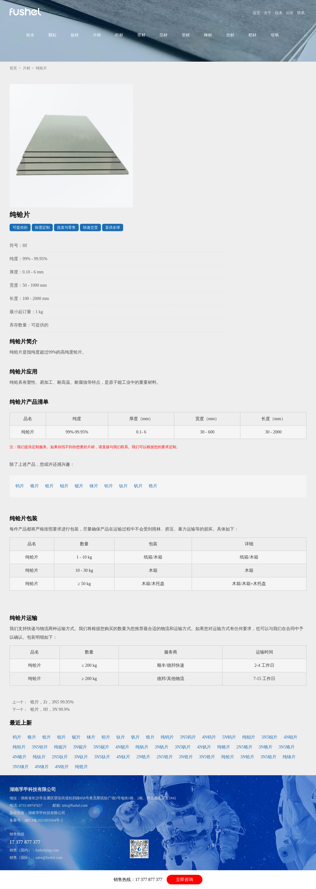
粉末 (30, 35)
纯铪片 (227, 757)
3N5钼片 (269, 737)
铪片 (49, 486)
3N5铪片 (268, 757)
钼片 (64, 486)
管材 (186, 35)
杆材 (119, 35)
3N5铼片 (21, 766)
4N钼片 (290, 737)
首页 (256, 13)
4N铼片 (42, 766)
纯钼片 (248, 737)
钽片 (108, 486)
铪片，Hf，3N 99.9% (50, 709)
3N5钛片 (102, 757)
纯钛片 (39, 757)
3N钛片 (81, 757)
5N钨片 (229, 737)
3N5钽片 (40, 747)
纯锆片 (81, 766)
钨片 (19, 486)
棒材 (208, 35)
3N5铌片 (101, 747)
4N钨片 (209, 737)
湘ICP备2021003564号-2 (43, 820)
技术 (278, 13)
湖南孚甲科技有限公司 (46, 813)
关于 (267, 13)
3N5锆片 (207, 757)
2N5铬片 (244, 747)
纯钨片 (167, 737)
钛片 (123, 486)
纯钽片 (19, 747)
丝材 (230, 35)
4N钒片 (204, 747)
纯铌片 (60, 747)
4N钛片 (123, 757)
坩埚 (275, 35)
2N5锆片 (164, 757)
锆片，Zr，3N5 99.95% (51, 702)
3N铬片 (265, 747)
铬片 (34, 486)
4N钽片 (62, 766)
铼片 (93, 486)
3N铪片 (247, 757)
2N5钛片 (60, 757)
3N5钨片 (188, 737)
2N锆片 (143, 757)
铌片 (79, 486)
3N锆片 (186, 757)
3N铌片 (80, 747)
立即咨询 (184, 879)
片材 (97, 35)
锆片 (153, 486)
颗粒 (52, 35)
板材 (75, 35)
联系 (301, 13)
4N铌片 (122, 747)
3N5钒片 (183, 747)
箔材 (164, 35)
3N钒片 (161, 747)
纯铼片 (289, 757)
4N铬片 (20, 757)
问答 (289, 13)
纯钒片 (141, 747)
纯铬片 (223, 747)
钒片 (138, 486)
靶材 (252, 35)
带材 (141, 35)
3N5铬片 (287, 747)
